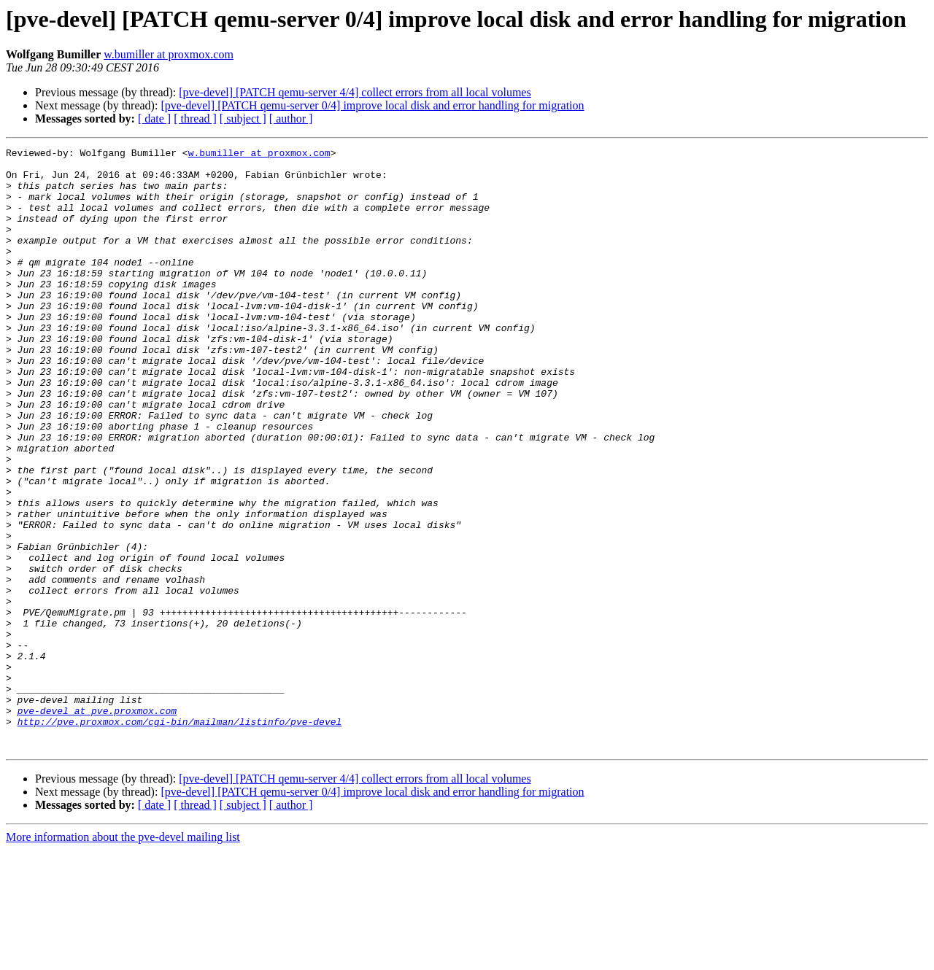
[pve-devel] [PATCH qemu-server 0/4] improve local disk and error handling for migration (372, 105)
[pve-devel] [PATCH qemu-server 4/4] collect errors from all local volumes (354, 92)
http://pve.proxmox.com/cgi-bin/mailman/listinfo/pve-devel (180, 837)
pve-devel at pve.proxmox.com (97, 824)
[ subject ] (243, 118)
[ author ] (291, 118)
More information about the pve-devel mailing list (123, 957)
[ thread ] (195, 118)
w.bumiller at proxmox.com (169, 54)
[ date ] (154, 118)
